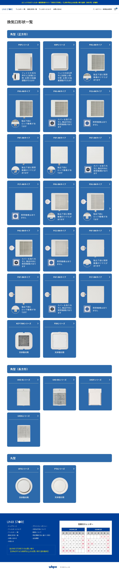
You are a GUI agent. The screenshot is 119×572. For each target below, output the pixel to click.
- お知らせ (10, 541)
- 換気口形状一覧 (12, 535)
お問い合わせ (57, 9)
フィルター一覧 (20, 9)
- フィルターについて (14, 529)
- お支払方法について (39, 529)
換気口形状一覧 (32, 9)
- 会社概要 (36, 538)
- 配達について (36, 532)
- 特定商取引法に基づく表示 (41, 535)
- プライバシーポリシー (39, 526)
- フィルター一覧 (12, 532)
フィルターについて (45, 9)
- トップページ (12, 526)
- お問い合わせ (12, 538)
